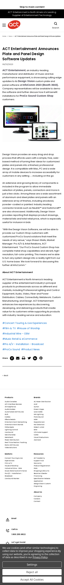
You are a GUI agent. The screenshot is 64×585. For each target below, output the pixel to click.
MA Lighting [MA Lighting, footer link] (39, 414)
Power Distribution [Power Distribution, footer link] (12, 440)
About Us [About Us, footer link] (38, 492)
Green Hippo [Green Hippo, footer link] (39, 409)
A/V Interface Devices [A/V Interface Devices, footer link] (13, 404)
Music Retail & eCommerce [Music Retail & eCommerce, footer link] (16, 471)
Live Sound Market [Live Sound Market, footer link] (12, 478)
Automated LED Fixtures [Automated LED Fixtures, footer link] (14, 412)
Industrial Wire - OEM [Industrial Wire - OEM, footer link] (13, 468)
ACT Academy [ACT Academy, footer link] (39, 458)
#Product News (30, 349)
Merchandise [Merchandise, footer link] (10, 435)
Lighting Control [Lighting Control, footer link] (11, 430)
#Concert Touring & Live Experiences (24, 323)
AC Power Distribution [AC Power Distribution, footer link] (42, 402)
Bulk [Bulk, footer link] (6, 414)
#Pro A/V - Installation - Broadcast (23, 344)
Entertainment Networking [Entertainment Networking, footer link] (16, 422)
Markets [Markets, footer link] (8, 454)
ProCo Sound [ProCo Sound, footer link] (39, 417)
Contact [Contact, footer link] (37, 501)
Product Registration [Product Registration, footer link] (42, 466)
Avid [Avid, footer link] (35, 404)
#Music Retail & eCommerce (19, 339)
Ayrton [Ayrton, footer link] (36, 407)
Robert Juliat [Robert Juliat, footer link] (39, 427)
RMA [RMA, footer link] (35, 468)
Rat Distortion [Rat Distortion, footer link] (39, 425)
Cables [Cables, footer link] (7, 417)
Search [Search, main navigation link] (55, 25)
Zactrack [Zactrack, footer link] (37, 440)
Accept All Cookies (32, 579)
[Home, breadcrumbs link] (4, 36)
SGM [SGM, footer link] (35, 430)
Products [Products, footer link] (9, 397)
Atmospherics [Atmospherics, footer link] (10, 407)
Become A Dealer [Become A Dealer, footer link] (40, 473)
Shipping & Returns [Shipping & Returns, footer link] (41, 471)
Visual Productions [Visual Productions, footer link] (41, 437)
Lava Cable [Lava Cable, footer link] (38, 412)
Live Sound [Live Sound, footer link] (9, 432)
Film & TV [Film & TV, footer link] (8, 463)
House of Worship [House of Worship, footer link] (11, 466)
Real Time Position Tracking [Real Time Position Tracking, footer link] (16, 442)
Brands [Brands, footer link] (37, 397)
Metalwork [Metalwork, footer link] (9, 437)
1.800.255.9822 (18, 534)
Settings (32, 564)
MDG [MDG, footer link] (36, 419)
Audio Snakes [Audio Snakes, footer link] (10, 409)
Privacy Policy (40, 557)
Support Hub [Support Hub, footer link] (39, 461)
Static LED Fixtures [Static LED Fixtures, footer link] (12, 445)
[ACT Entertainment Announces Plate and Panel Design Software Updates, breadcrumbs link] (38, 36)
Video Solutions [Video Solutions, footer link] (11, 448)
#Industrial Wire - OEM (15, 333)
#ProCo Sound (11, 349)
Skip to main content (32, 7)
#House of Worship (28, 328)
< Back (5, 375)
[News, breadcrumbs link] (10, 36)
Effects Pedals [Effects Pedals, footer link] (10, 419)
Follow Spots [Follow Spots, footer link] (9, 427)
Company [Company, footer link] (38, 496)
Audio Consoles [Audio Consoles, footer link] (11, 402)
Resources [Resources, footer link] (39, 454)
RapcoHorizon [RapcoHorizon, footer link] (39, 422)
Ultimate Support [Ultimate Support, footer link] (41, 432)
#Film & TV (9, 328)
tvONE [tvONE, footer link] (36, 435)
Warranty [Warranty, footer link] (37, 463)
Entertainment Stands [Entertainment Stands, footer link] (14, 425)
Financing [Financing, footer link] (38, 476)
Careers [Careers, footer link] (37, 499)
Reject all (32, 572)
